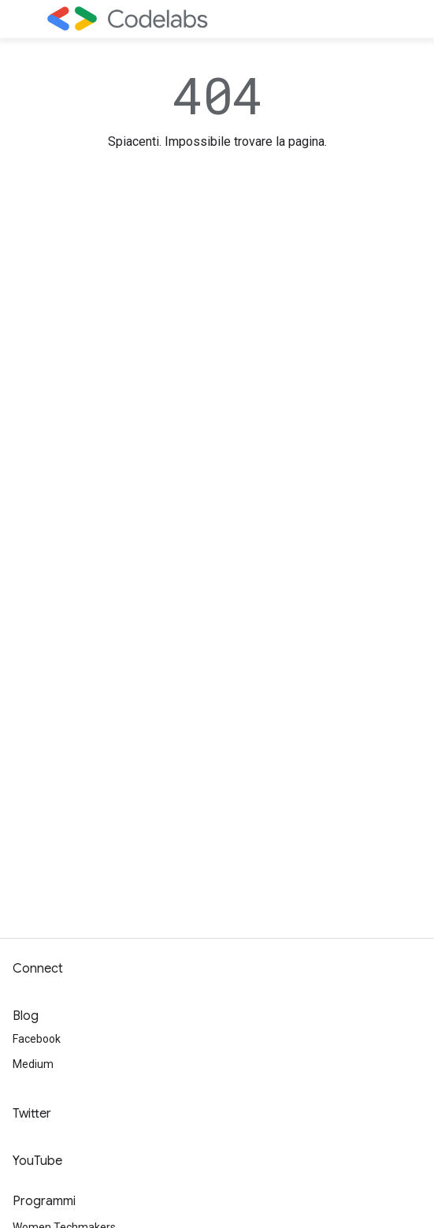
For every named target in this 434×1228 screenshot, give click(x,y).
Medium (33, 1064)
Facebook (37, 1039)
